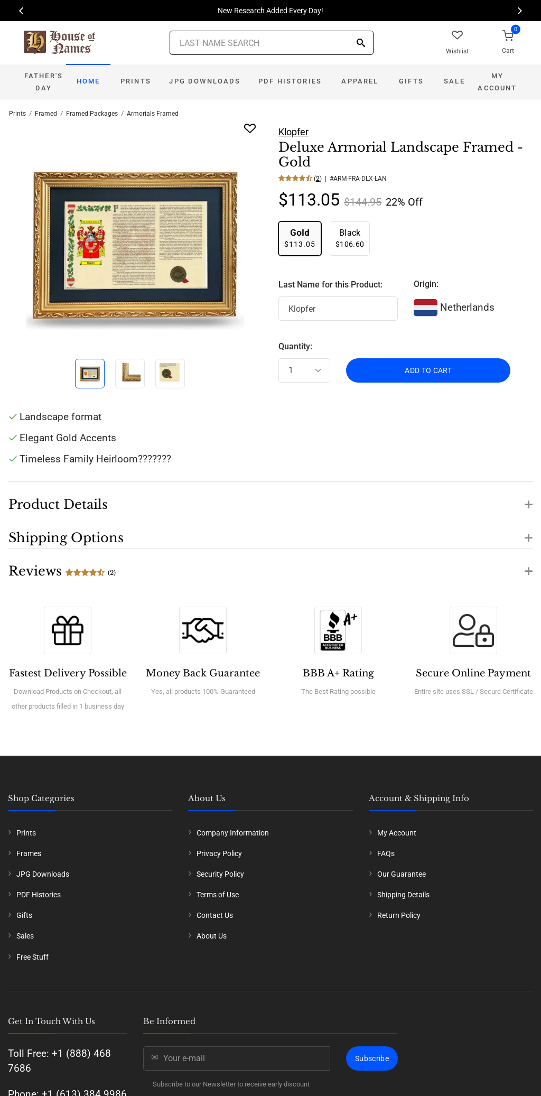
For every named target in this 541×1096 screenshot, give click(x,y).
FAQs (386, 853)
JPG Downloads (204, 81)
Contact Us (215, 915)
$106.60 (349, 238)
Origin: (426, 284)
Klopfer (293, 131)
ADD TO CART (428, 370)
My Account (497, 82)
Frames (28, 853)
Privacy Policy (219, 853)
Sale (454, 81)
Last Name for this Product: (330, 285)
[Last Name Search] (272, 43)
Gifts (411, 81)
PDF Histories (290, 81)
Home (88, 81)
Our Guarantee (401, 874)
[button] (270, 498)
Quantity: (295, 346)
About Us (212, 936)
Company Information (233, 833)
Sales (25, 936)
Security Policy (220, 874)
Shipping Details (403, 894)
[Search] (360, 43)
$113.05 (299, 238)
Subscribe (372, 1058)
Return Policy (399, 915)
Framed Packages (92, 113)
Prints (135, 81)
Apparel (359, 81)
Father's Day (43, 82)
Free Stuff (32, 957)
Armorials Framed (153, 113)
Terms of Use (218, 894)
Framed (46, 113)
